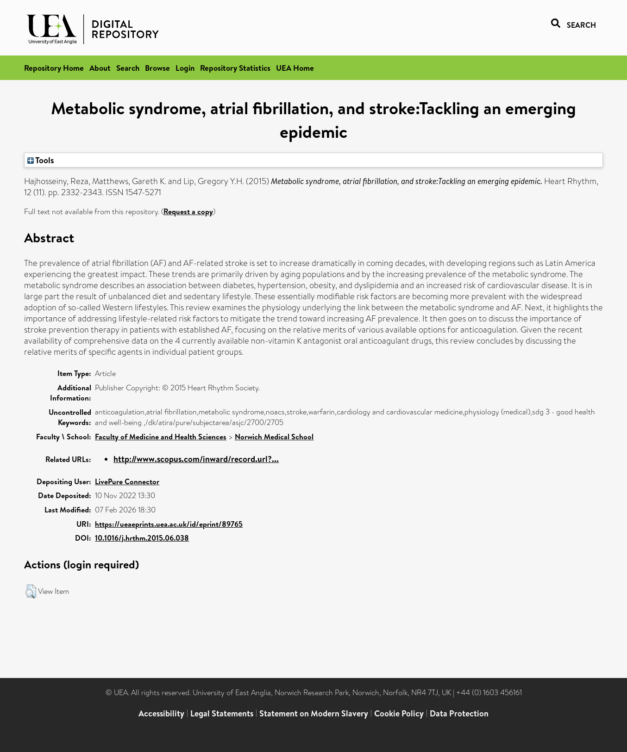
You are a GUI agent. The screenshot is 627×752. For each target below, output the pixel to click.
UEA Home (295, 67)
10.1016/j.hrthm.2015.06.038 (142, 538)
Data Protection (459, 713)
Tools (40, 160)
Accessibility (161, 713)
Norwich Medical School (274, 436)
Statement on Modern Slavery (313, 713)
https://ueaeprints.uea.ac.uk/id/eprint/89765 (169, 524)
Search (127, 67)
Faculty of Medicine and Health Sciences (160, 436)
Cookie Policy (399, 713)
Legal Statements (221, 713)
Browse (157, 67)
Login (185, 67)
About (100, 67)
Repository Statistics (235, 67)
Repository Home (54, 67)
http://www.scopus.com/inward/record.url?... (196, 459)
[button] (30, 591)
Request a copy (188, 211)
